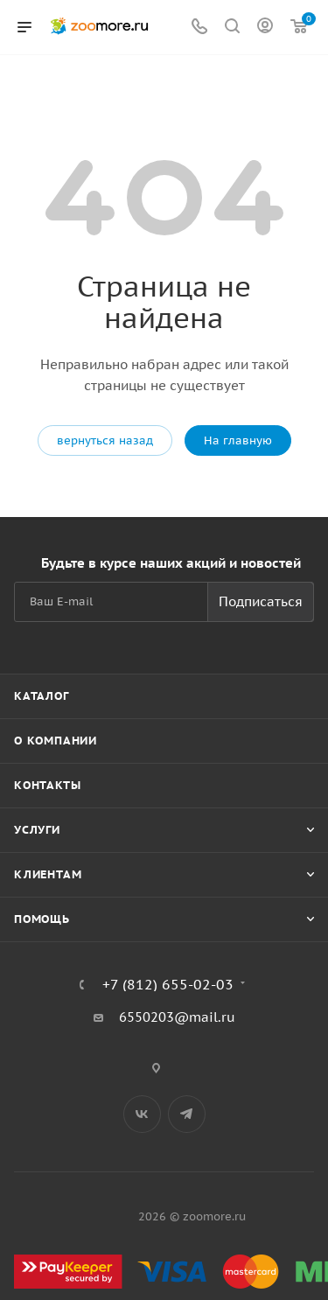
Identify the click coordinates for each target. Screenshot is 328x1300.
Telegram (187, 1114)
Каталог (41, 695)
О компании (55, 740)
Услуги (37, 829)
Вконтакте (142, 1114)
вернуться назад (105, 440)
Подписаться (261, 601)
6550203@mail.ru (177, 1017)
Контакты (47, 785)
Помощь (42, 919)
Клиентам (47, 874)
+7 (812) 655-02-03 (168, 984)
